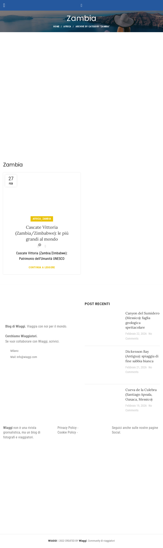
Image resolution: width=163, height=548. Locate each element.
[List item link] (40, 357)
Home (56, 26)
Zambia (46, 218)
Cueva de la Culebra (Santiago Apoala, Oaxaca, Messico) (141, 394)
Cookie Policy (67, 432)
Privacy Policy (67, 428)
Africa (67, 26)
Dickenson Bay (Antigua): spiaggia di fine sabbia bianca (142, 356)
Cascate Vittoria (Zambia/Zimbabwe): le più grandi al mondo (42, 233)
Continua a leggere (42, 267)
